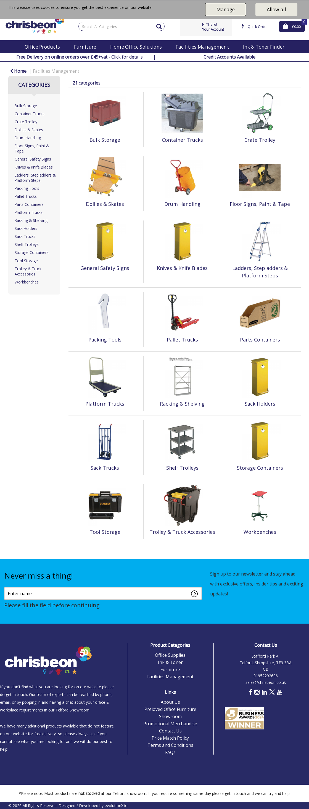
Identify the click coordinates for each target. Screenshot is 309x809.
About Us (170, 702)
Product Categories (170, 645)
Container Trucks (29, 113)
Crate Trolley (26, 121)
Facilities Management (202, 47)
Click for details (79, 57)
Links (170, 692)
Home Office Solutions (136, 47)
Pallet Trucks (26, 196)
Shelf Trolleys (27, 244)
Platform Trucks (29, 212)
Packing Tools (27, 188)
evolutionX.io (116, 805)
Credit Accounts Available (229, 57)
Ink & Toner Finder (263, 47)
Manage (225, 9)
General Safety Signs (33, 159)
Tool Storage (26, 260)
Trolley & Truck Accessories (28, 271)
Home (18, 71)
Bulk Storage (26, 105)
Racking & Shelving (31, 220)
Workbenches (27, 282)
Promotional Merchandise (170, 723)
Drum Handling (28, 137)
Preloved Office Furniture (170, 709)
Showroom (170, 716)
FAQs (170, 752)
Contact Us (170, 731)
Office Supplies (170, 655)
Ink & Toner (170, 662)
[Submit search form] (159, 26)
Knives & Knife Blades (34, 167)
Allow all (276, 9)
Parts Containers (29, 204)
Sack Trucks (25, 236)
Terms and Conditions (170, 745)
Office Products (42, 47)
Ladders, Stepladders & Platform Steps (35, 177)
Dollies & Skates (29, 129)
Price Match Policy (170, 738)
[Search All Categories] (121, 26)
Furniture (85, 47)
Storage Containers (32, 252)
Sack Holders (26, 228)
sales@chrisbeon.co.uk (265, 682)
